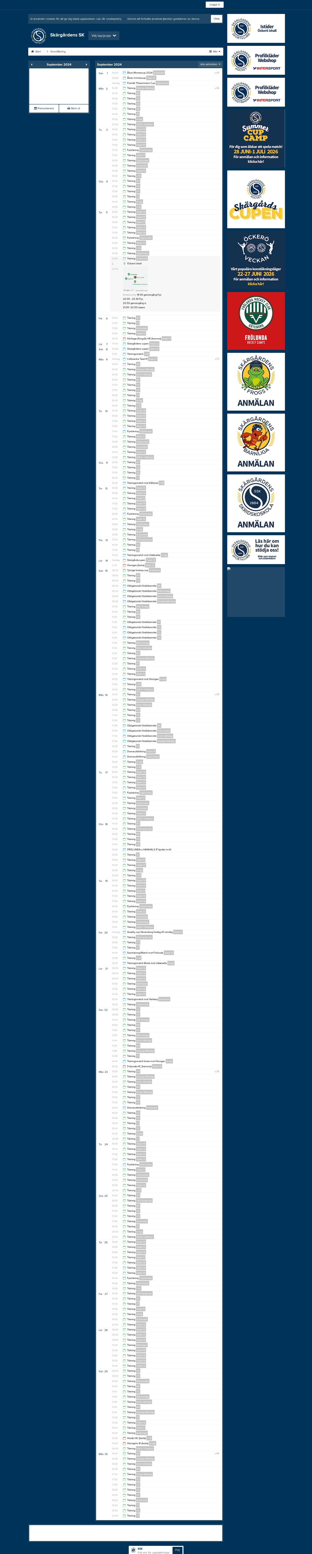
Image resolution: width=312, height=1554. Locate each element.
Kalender (151, 51)
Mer (214, 51)
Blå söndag (164, 591)
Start (43, 51)
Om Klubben (88, 51)
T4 (138, 98)
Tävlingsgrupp (144, 539)
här (124, 19)
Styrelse (130, 51)
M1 (138, 93)
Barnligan (142, 983)
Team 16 (141, 134)
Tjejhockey (162, 83)
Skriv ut (73, 108)
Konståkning (63, 51)
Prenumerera (44, 108)
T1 (138, 114)
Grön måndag (144, 374)
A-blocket (159, 72)
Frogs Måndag (144, 1092)
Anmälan (111, 51)
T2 (138, 103)
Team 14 (141, 139)
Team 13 (141, 145)
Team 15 (141, 129)
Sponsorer (173, 51)
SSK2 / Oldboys (145, 124)
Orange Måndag (145, 88)
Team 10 (151, 78)
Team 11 (141, 155)
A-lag (139, 119)
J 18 (139, 176)
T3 (138, 108)
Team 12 (141, 170)
